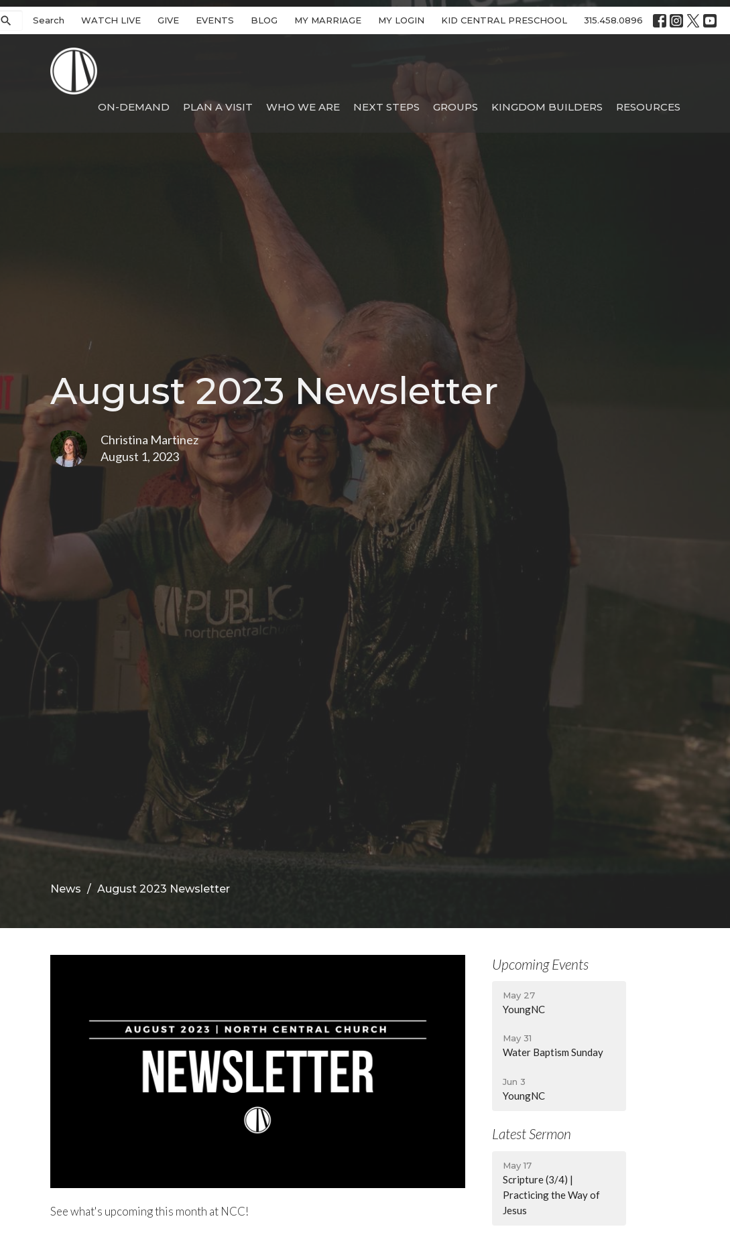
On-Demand (134, 107)
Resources (648, 107)
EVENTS (215, 20)
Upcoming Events (540, 964)
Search (48, 20)
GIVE (168, 20)
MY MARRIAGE (327, 20)
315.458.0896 (613, 20)
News (65, 889)
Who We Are (303, 107)
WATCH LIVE (111, 20)
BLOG (264, 20)
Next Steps (386, 107)
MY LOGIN (401, 20)
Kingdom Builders (547, 107)
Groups (455, 107)
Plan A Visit (218, 107)
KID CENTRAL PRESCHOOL (504, 20)
